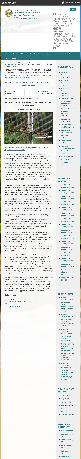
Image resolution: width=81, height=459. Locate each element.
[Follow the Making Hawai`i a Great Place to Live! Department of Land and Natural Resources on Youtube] (62, 14)
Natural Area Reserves (38, 32)
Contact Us (7, 441)
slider (13, 34)
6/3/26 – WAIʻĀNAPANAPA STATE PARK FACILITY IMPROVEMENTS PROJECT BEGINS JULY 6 (67, 273)
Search (72, 9)
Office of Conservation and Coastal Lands (68, 118)
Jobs (48, 23)
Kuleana (56, 23)
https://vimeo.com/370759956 (14, 119)
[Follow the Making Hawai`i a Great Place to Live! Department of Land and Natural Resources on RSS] (57, 14)
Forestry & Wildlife (16, 32)
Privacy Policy (21, 449)
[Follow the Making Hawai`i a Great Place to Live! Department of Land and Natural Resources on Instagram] (68, 14)
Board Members (67, 400)
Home (7, 23)
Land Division (66, 110)
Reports (64, 23)
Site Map (7, 445)
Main (24, 32)
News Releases (20, 47)
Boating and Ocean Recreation (65, 60)
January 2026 (66, 384)
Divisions (24, 23)
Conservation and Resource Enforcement (68, 80)
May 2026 (64, 368)
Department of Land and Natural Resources (27, 13)
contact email (35, 443)
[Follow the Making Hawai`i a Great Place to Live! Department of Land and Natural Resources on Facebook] (60, 14)
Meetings (41, 23)
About (14, 23)
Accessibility (20, 445)
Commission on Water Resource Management (67, 70)
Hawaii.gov (8, 2)
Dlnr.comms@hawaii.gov (12, 275)
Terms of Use (21, 441)
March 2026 (65, 375)
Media (28, 32)
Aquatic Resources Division (65, 44)
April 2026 (64, 371)
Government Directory (72, 3)
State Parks (65, 126)
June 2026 (64, 364)
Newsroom (16, 27)
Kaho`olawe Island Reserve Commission (66, 102)
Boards (33, 23)
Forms (71, 23)
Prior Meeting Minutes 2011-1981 (66, 241)
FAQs (7, 27)
